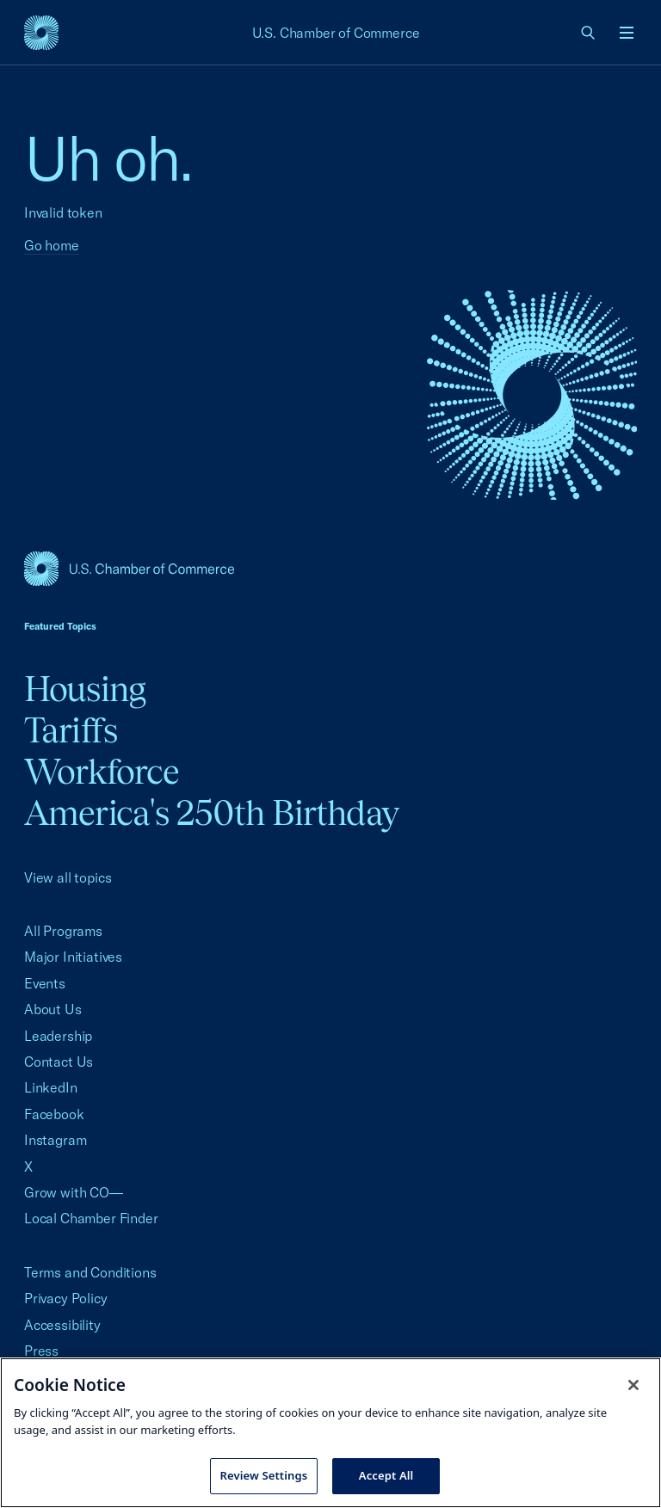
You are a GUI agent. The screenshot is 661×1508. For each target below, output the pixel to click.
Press (41, 1350)
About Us (53, 1009)
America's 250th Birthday (211, 812)
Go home (51, 245)
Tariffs (70, 730)
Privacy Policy (66, 1298)
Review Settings (264, 1475)
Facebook (54, 1114)
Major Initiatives (73, 956)
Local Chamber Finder (91, 1218)
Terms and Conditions (90, 1272)
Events (44, 983)
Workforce (101, 771)
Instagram (55, 1139)
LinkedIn (50, 1087)
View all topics (67, 877)
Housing (84, 688)
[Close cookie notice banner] (633, 1385)
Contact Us (58, 1061)
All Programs (63, 930)
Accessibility (62, 1324)
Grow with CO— (73, 1192)
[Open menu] (626, 32)
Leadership (58, 1035)
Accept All (386, 1475)
